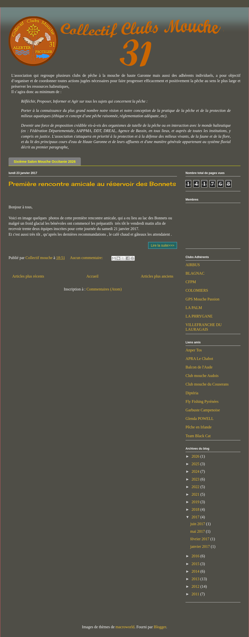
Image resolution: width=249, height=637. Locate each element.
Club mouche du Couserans (207, 384)
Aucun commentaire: (87, 258)
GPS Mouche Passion (202, 299)
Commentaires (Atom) (104, 289)
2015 (196, 564)
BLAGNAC (195, 273)
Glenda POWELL (200, 418)
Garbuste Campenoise (203, 410)
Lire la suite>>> (162, 245)
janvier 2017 (200, 546)
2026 (196, 456)
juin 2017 (198, 524)
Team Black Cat (198, 436)
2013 (196, 579)
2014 (196, 571)
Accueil (92, 276)
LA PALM (194, 308)
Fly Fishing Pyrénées (202, 401)
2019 (196, 502)
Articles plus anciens (157, 276)
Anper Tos (194, 350)
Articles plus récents (28, 276)
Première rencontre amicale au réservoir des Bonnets (92, 183)
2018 (196, 509)
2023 (196, 479)
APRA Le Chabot (199, 359)
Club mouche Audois (202, 376)
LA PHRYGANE (199, 316)
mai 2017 (198, 531)
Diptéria (192, 393)
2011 (196, 594)
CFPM (191, 282)
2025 (196, 464)
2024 (196, 471)
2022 (196, 487)
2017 (196, 517)
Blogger (160, 627)
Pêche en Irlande (199, 427)
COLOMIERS (197, 290)
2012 (196, 586)
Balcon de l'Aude (199, 367)
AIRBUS (193, 265)
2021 (196, 494)
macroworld (124, 627)
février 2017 (200, 539)
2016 (196, 556)
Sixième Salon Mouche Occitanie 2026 (45, 162)
